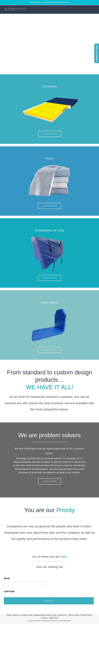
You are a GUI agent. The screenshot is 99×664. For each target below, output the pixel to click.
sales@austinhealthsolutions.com (56, 2)
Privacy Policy (86, 615)
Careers (44, 618)
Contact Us (61, 615)
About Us (16, 615)
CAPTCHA (9, 591)
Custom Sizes (26, 615)
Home (8, 615)
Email (7, 578)
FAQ (54, 615)
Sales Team (54, 618)
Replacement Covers (42, 615)
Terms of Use (73, 615)
